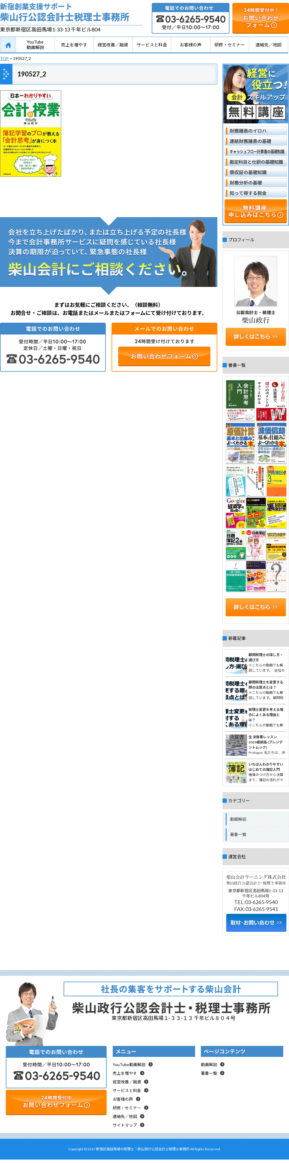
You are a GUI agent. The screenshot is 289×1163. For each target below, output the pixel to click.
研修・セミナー (229, 44)
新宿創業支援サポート (71, 13)
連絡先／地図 (268, 44)
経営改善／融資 (113, 44)
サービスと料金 (152, 44)
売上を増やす (74, 44)
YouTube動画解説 (35, 44)
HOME (8, 45)
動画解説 (238, 819)
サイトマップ (125, 1125)
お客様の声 (190, 44)
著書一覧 (238, 834)
